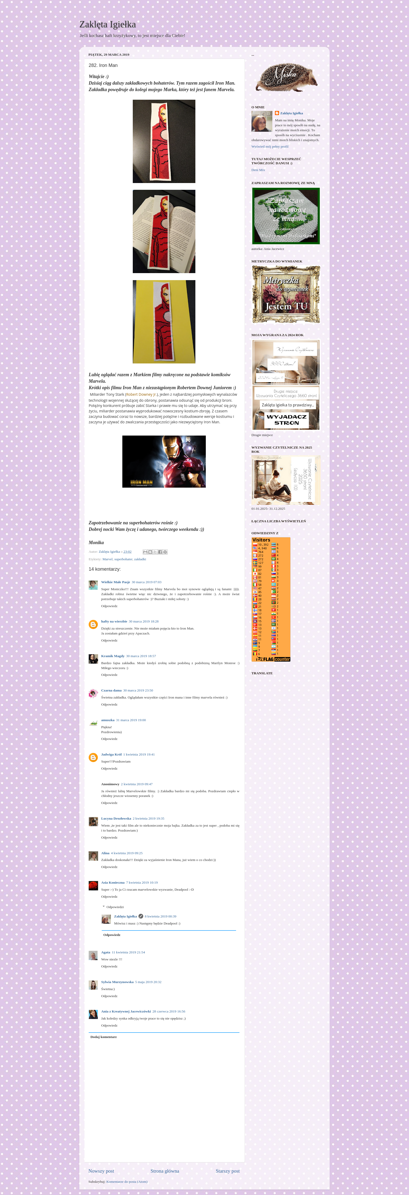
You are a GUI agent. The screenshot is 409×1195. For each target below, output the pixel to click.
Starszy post (228, 1171)
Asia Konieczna (113, 882)
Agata (105, 952)
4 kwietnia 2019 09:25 (127, 853)
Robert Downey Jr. (141, 394)
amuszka (108, 720)
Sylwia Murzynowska (117, 982)
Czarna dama (111, 690)
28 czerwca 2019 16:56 (169, 1011)
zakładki (140, 559)
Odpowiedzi (115, 907)
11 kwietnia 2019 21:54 (128, 952)
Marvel (108, 559)
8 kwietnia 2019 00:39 (160, 916)
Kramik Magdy (113, 656)
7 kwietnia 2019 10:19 (142, 882)
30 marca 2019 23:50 (138, 690)
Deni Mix (258, 170)
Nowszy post (101, 1171)
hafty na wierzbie (114, 621)
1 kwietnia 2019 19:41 (139, 754)
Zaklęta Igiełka (107, 24)
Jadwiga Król (111, 754)
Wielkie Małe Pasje (115, 582)
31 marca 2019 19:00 (131, 720)
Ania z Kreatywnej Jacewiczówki (126, 1011)
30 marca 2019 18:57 (141, 656)
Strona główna (165, 1171)
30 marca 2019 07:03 (146, 582)
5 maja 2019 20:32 (148, 982)
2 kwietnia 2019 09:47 (137, 784)
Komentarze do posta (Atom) (127, 1182)
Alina (105, 853)
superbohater (124, 559)
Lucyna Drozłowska (116, 818)
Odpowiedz (109, 606)
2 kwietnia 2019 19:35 (148, 818)
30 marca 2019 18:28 (144, 621)
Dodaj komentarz (104, 1037)
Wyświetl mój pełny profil (269, 146)
